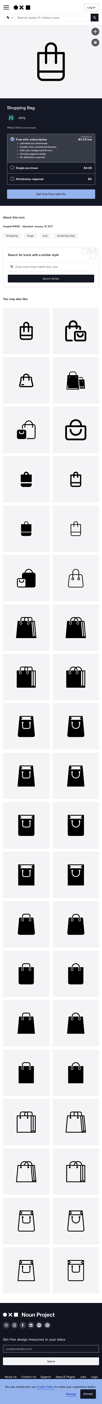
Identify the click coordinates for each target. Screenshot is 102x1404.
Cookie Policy (45, 1387)
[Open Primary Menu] (6, 8)
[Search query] (51, 267)
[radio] (51, 148)
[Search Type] (9, 17)
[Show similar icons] (95, 42)
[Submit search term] (94, 17)
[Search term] (53, 17)
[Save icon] (95, 32)
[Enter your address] (51, 1349)
